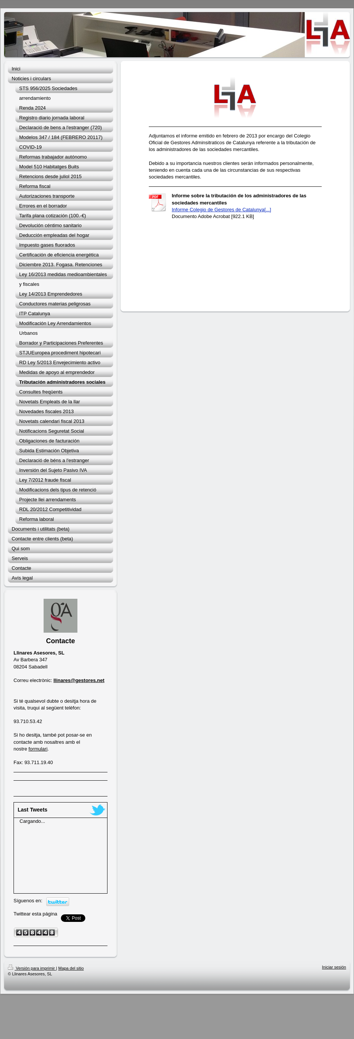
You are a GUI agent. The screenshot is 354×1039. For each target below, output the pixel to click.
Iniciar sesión (334, 967)
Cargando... (32, 821)
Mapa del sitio (71, 968)
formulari (38, 749)
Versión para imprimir (32, 968)
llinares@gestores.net (78, 680)
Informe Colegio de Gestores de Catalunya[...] (221, 209)
